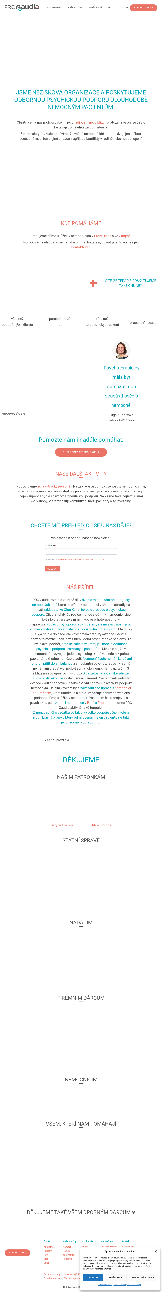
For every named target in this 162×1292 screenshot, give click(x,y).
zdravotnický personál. (55, 486)
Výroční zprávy (109, 1246)
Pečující (67, 1250)
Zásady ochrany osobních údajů (127, 1285)
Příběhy (48, 1250)
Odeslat (52, 569)
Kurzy (85, 1246)
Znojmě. (125, 236)
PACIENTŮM (97, 107)
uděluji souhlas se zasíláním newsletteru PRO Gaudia (81, 559)
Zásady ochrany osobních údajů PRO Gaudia (67, 1274)
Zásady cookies (105, 1285)
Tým (46, 1254)
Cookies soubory (53, 1278)
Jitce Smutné (101, 825)
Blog (111, 7)
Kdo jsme (49, 1246)
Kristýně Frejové (61, 825)
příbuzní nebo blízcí (90, 122)
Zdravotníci (69, 1254)
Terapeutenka (53, 7)
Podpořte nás (17, 1253)
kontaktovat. (81, 247)
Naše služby (75, 7)
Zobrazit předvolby (142, 1277)
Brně (107, 236)
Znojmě (103, 703)
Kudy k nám (128, 1246)
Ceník (47, 1262)
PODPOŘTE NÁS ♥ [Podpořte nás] (143, 8)
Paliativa (67, 1258)
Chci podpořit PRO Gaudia (81, 452)
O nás (36, 7)
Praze (98, 236)
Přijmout (93, 1277)
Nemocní (67, 1246)
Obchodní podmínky (74, 1278)
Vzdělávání (95, 7)
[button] (155, 1251)
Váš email (50, 545)
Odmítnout (114, 1277)
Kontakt (125, 7)
